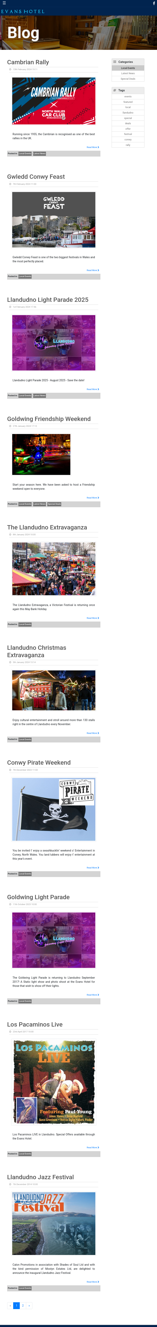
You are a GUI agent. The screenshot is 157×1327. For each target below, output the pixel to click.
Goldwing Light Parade (38, 897)
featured (128, 101)
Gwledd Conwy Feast (36, 176)
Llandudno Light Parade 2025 (48, 299)
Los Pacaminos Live (35, 1024)
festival (128, 134)
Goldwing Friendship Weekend (49, 419)
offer (128, 128)
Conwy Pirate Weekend (39, 762)
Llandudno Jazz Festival (40, 1177)
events (128, 96)
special (128, 118)
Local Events (25, 153)
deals (128, 123)
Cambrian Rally (28, 62)
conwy (127, 139)
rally (128, 145)
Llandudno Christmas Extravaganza (36, 651)
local (128, 107)
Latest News (40, 153)
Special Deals (54, 504)
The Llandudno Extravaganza (47, 527)
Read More (93, 147)
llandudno (128, 112)
